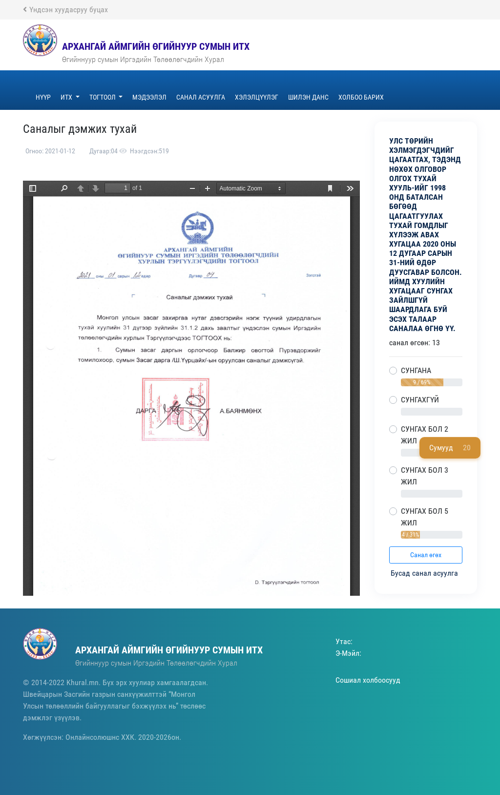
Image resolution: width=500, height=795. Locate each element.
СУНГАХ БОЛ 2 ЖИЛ (424, 434)
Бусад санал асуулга (425, 573)
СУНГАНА (416, 370)
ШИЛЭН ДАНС (308, 97)
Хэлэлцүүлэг (256, 97)
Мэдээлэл (149, 97)
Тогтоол (103, 97)
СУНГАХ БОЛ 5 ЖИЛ (424, 516)
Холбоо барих (361, 97)
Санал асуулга (200, 97)
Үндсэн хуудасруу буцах (65, 9)
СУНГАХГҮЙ (420, 399)
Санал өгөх (425, 555)
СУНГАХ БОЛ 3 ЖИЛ (424, 475)
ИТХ (67, 97)
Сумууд (450, 448)
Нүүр (43, 97)
